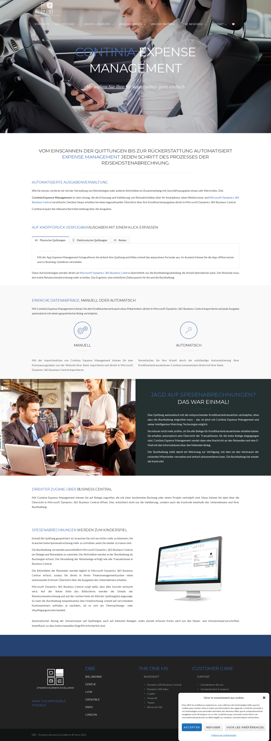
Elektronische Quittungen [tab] (91, 240)
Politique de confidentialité (223, 735)
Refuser (213, 727)
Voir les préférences (245, 727)
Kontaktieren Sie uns (212, 684)
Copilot (151, 693)
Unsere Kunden (132, 24)
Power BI (152, 698)
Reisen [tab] (122, 240)
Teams (151, 702)
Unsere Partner (164, 24)
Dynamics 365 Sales (158, 689)
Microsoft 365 (154, 707)
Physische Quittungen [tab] (52, 240)
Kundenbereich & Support (215, 689)
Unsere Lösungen (98, 24)
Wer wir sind (66, 24)
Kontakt (219, 24)
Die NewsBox (195, 24)
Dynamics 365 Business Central (164, 684)
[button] (264, 697)
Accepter (192, 727)
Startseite (42, 24)
